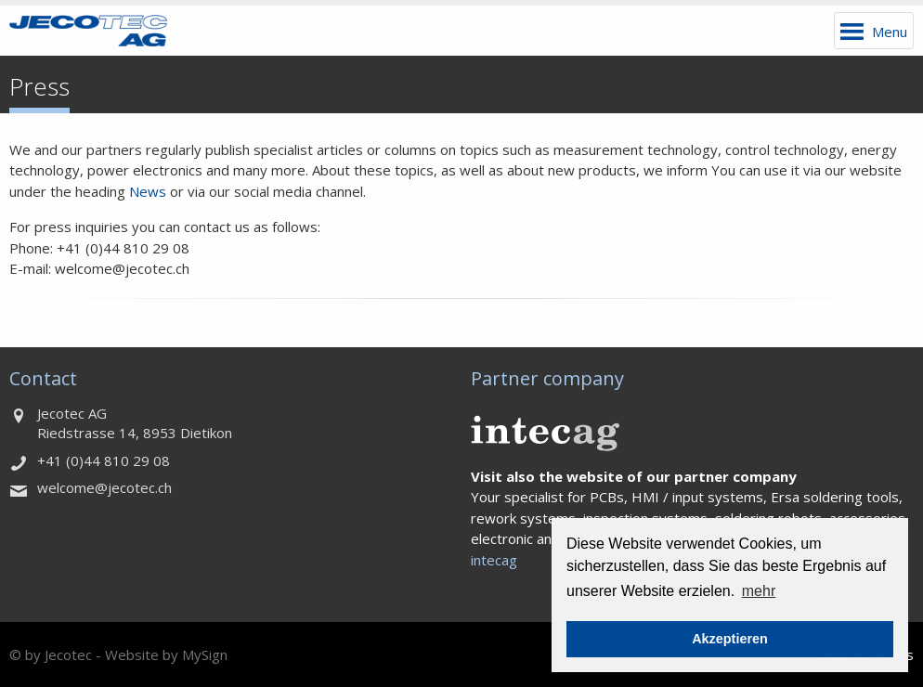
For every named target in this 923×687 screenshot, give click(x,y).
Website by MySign (166, 654)
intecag (494, 560)
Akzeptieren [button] (730, 638)
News (147, 191)
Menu (889, 31)
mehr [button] (758, 591)
